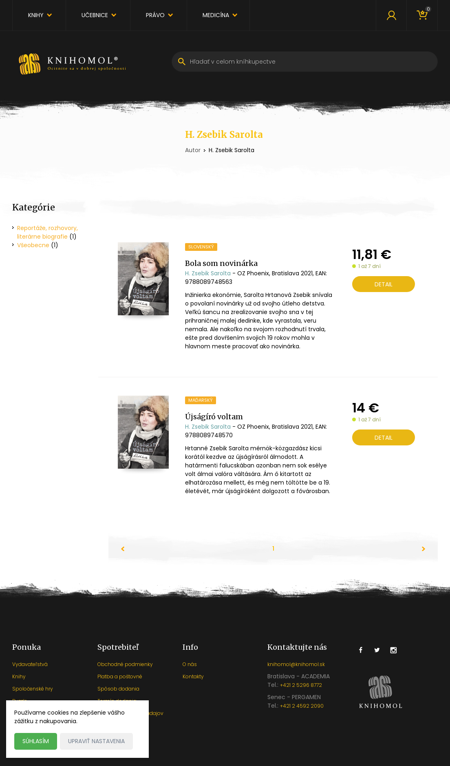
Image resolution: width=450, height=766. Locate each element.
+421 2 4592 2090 (302, 705)
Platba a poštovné (119, 676)
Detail (384, 284)
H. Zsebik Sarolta (208, 273)
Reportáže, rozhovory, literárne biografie (47, 232)
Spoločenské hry (32, 688)
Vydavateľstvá (30, 664)
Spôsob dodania (118, 688)
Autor (193, 150)
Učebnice (95, 15)
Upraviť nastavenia (96, 741)
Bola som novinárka (221, 263)
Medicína (216, 15)
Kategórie (33, 207)
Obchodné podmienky (125, 664)
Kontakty (193, 676)
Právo (155, 15)
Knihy (36, 15)
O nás (190, 664)
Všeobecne (33, 245)
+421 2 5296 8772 (301, 685)
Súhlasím (35, 741)
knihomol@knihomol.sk (296, 664)
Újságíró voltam (214, 416)
